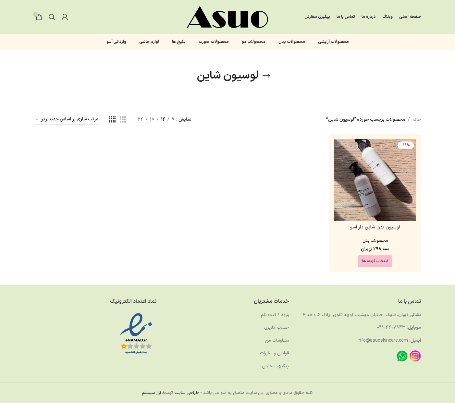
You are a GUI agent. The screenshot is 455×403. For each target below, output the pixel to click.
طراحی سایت (186, 392)
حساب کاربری (276, 327)
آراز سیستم (151, 392)
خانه (416, 119)
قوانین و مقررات (274, 353)
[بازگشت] (266, 75)
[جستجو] (51, 16)
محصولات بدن (375, 241)
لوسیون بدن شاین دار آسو (375, 227)
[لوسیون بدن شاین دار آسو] (375, 180)
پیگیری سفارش (275, 366)
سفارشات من (277, 340)
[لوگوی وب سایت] (227, 16)
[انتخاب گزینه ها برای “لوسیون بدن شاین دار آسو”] (375, 261)
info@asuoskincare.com (383, 340)
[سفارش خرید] (66, 120)
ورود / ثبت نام (275, 314)
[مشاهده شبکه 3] (123, 120)
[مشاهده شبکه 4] (112, 120)
